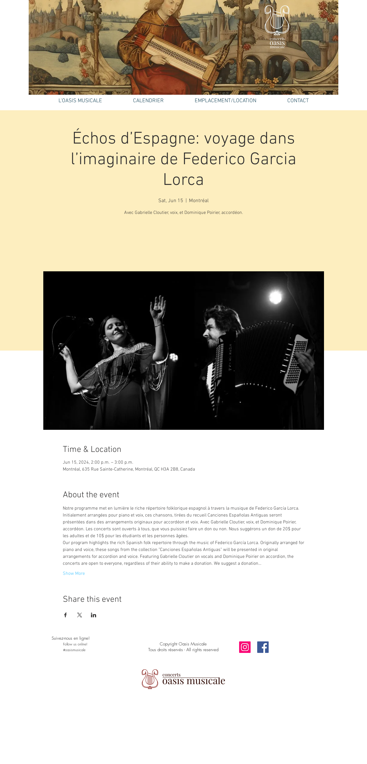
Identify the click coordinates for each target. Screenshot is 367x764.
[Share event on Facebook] (65, 615)
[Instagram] (245, 647)
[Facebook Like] (87, 664)
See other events (183, 244)
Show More (74, 574)
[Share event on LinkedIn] (93, 615)
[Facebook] (263, 647)
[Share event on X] (79, 615)
